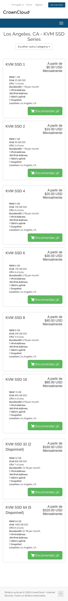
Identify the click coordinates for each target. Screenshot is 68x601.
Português (18, 4)
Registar (39, 4)
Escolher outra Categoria (34, 46)
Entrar (29, 4)
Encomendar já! (45, 111)
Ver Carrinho (57, 4)
